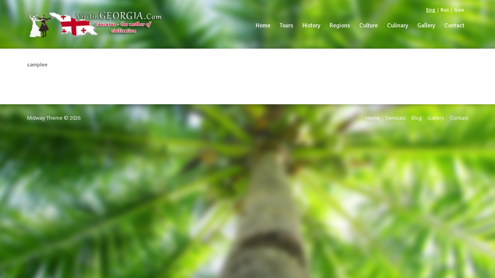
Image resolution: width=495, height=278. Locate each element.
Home (373, 117)
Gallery (435, 117)
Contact (459, 117)
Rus (444, 9)
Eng (430, 9)
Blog (416, 117)
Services (396, 117)
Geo (459, 9)
